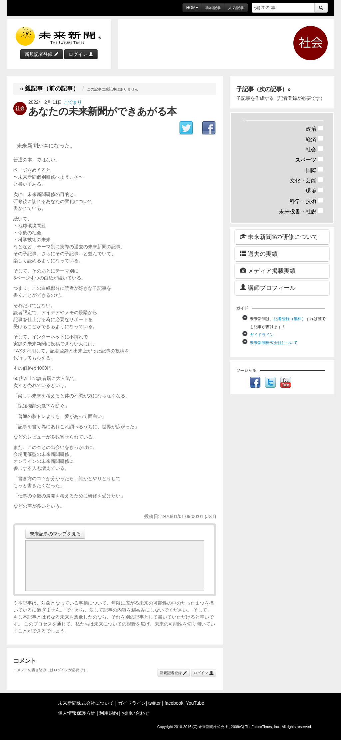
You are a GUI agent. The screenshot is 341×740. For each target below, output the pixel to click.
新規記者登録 (42, 54)
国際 (314, 170)
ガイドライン (262, 334)
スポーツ (309, 160)
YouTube (195, 703)
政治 (314, 129)
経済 (314, 139)
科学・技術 (306, 201)
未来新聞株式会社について (274, 342)
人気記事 (236, 7)
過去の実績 (259, 253)
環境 (314, 191)
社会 (314, 149)
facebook (174, 703)
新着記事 (213, 7)
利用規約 (108, 713)
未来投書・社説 (301, 211)
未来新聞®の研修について (279, 236)
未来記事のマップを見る (55, 533)
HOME (192, 7)
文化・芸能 (306, 180)
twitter (154, 703)
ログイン (81, 54)
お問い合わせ (136, 713)
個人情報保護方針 (76, 713)
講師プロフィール (268, 287)
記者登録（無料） (290, 318)
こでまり (72, 102)
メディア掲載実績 (268, 270)
